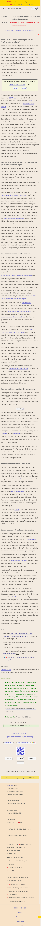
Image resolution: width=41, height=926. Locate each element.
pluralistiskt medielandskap (18, 597)
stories (13, 5)
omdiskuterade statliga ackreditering (13, 317)
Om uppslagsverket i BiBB (15, 791)
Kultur (16, 88)
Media (24, 88)
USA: (11, 871)
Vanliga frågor (11, 822)
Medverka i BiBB (12, 810)
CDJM (31, 479)
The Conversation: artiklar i (21, 898)
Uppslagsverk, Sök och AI (15, 794)
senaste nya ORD (13, 850)
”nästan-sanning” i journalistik (18, 369)
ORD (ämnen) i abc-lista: (14, 847)
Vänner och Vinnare (13, 800)
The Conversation (9, 654)
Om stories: (11, 884)
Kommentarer (11, 819)
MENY (30, 5)
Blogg (20, 912)
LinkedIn (20, 762)
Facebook (32, 758)
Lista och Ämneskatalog (17, 84)
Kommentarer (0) (28, 30)
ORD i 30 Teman (12, 857)
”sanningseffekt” (32, 539)
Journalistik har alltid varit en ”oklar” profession (16, 276)
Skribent (18, 30)
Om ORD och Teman (13, 854)
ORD (22, 5)
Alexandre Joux (6, 669)
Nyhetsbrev (20, 917)
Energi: (11, 864)
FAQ (20, 822)
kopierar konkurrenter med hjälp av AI (20, 311)
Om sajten (20, 921)
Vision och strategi (12, 788)
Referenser (9, 30)
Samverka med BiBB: (13, 803)
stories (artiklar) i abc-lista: (16, 877)
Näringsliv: (12, 894)
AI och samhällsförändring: (17, 861)
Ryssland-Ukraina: (15, 867)
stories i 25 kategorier (14, 888)
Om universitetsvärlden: (16, 901)
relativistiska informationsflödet (14, 218)
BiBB (19, 2)
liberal (5, 434)
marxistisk (16, 434)
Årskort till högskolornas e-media (17, 835)
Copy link (8, 758)
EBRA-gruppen (14, 98)
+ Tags (35, 9)
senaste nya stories (14, 880)
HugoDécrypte (26, 302)
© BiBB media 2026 (20, 908)
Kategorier (8, 742)
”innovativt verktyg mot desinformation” (14, 195)
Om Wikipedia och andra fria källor (19, 829)
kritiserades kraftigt (17, 491)
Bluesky (20, 758)
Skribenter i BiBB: (14, 813)
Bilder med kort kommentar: (18, 891)
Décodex (22, 479)
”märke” (32, 101)
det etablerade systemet (19, 560)
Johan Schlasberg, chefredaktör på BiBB (21, 708)
